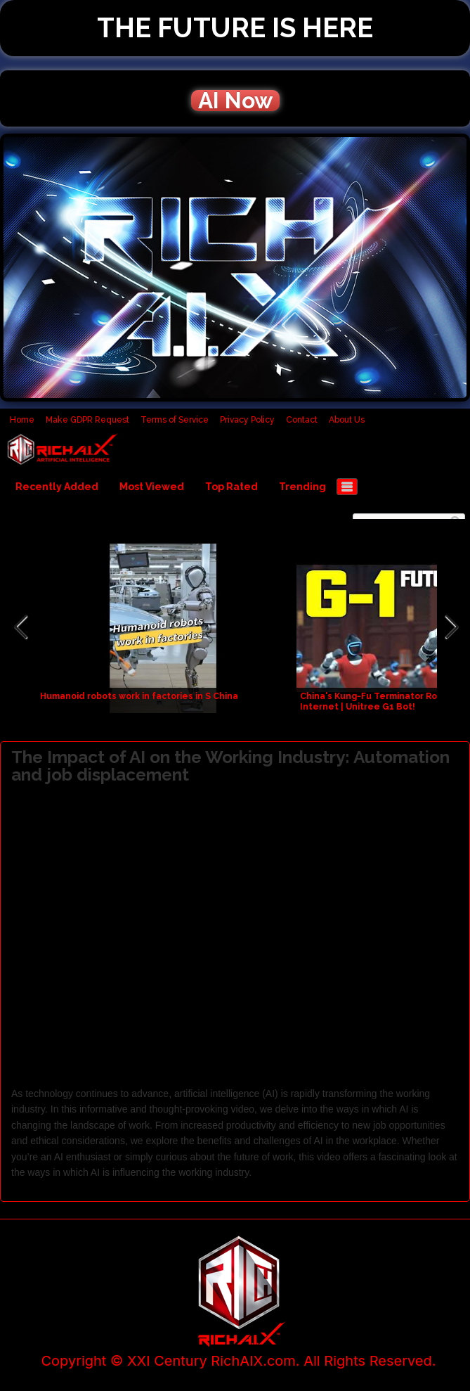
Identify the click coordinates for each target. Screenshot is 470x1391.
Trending (302, 486)
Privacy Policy (247, 420)
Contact (302, 420)
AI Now (235, 100)
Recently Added (56, 486)
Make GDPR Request (87, 420)
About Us (347, 420)
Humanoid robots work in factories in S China (139, 696)
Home (22, 420)
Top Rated (231, 486)
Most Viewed (151, 486)
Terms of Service (175, 420)
